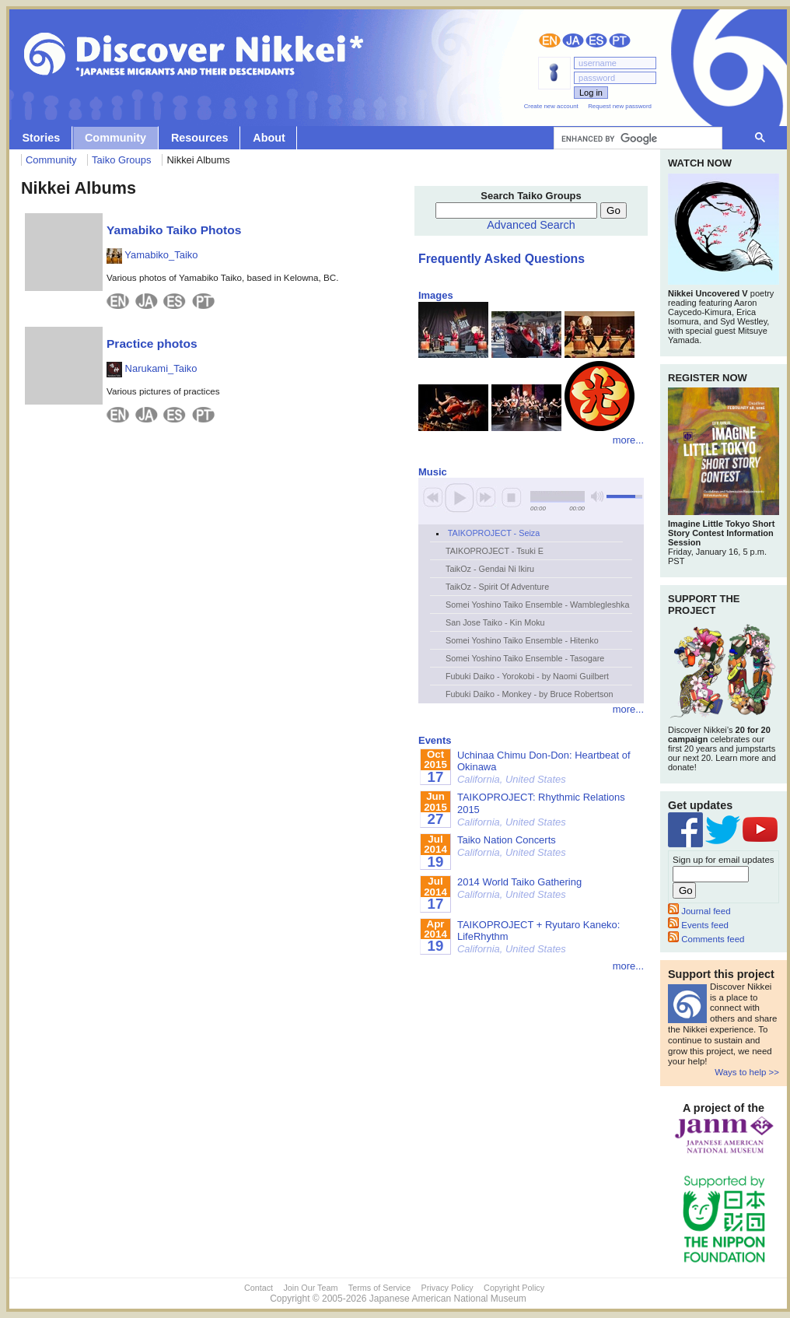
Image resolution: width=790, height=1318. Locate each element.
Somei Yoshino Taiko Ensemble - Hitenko (522, 640)
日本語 (573, 40)
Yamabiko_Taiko (152, 255)
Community (115, 137)
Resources (200, 137)
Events (434, 740)
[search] (636, 138)
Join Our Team (310, 1287)
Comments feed (706, 939)
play (459, 497)
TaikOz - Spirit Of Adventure (497, 586)
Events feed (698, 925)
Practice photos (152, 343)
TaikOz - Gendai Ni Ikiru (490, 568)
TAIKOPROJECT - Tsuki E (495, 551)
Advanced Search (531, 225)
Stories (41, 137)
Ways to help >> (747, 1072)
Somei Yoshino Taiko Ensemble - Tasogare (525, 658)
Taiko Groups (121, 160)
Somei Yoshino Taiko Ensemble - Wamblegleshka (537, 604)
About (269, 137)
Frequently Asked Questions (501, 258)
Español (596, 40)
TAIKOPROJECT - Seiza (494, 533)
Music (432, 472)
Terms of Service (379, 1287)
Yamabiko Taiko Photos (174, 230)
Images (435, 295)
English (549, 40)
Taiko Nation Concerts (511, 846)
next (486, 497)
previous (433, 497)
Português (619, 40)
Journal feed (699, 911)
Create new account (551, 106)
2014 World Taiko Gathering (519, 888)
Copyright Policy (514, 1287)
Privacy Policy (447, 1287)
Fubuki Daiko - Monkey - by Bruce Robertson (529, 694)
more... (628, 440)
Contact (258, 1287)
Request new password (620, 106)
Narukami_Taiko (152, 368)
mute (597, 497)
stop (512, 497)
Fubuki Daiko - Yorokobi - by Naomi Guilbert (527, 676)
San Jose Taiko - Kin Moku (495, 622)
